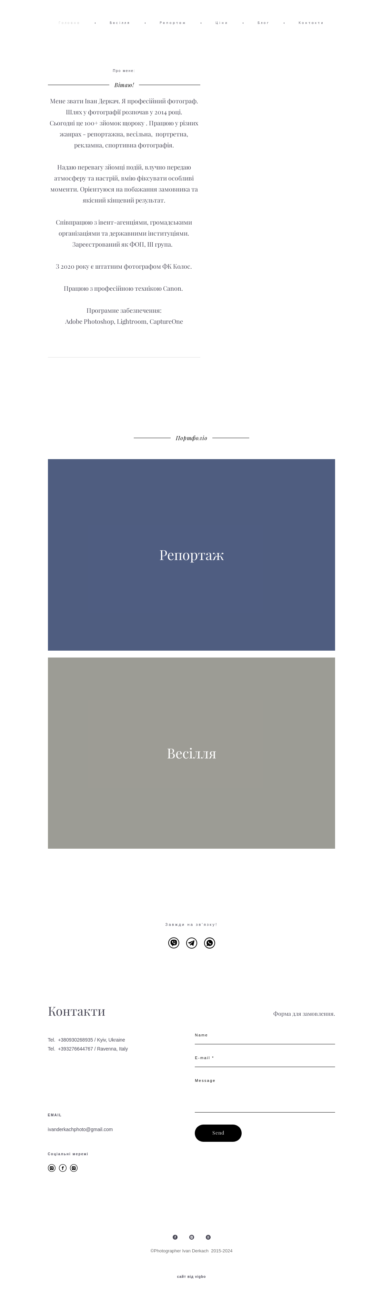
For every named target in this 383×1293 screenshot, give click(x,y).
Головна (70, 22)
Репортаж (173, 22)
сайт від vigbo (191, 1277)
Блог (264, 22)
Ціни (222, 22)
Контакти (311, 22)
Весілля (120, 22)
